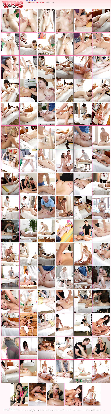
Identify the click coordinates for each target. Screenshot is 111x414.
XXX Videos (32, 2)
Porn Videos (40, 2)
